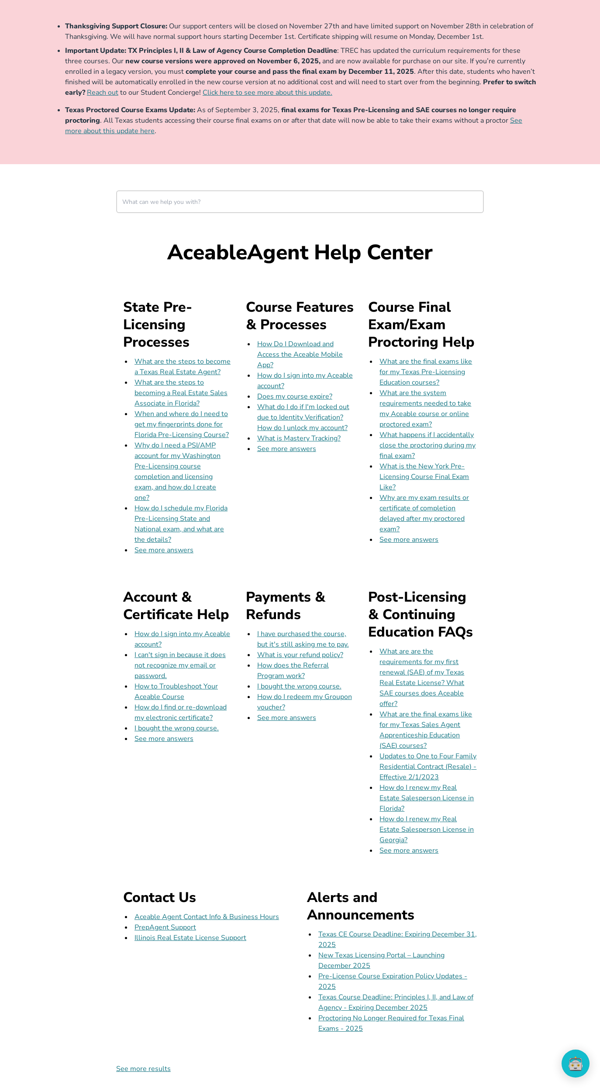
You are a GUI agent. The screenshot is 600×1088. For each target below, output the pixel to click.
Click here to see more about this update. (267, 92)
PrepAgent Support (165, 927)
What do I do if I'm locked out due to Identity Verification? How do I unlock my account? (303, 417)
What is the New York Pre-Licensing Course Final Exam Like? (424, 476)
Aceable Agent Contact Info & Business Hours (206, 917)
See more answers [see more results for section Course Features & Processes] (286, 449)
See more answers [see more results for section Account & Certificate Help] (163, 739)
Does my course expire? (294, 396)
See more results (143, 1069)
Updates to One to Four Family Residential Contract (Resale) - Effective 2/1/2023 (427, 766)
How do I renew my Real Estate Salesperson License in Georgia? (426, 829)
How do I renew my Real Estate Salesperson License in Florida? (426, 798)
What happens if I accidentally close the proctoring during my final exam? (427, 445)
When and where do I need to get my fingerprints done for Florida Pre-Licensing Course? (181, 424)
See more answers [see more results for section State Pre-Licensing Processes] (163, 550)
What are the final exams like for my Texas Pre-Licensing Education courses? (425, 372)
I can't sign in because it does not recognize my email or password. (180, 665)
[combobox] (300, 201)
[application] (575, 1063)
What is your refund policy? (300, 655)
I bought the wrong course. (176, 728)
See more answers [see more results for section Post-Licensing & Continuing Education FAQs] (408, 850)
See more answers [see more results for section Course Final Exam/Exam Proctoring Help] (408, 539)
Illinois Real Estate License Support (190, 938)
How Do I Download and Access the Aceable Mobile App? (300, 354)
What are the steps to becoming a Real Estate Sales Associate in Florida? (181, 393)
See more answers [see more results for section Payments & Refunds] (286, 718)
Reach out (102, 92)
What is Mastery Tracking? (299, 438)
